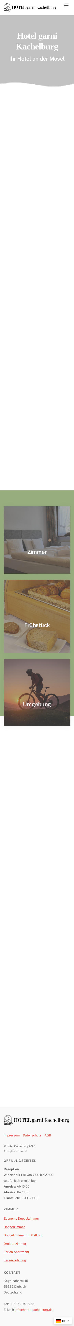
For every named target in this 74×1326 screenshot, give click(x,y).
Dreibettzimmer (15, 1244)
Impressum (12, 1135)
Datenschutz (32, 1135)
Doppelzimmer (14, 1227)
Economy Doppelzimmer (21, 1218)
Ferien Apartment (16, 1252)
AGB (48, 1135)
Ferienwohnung (15, 1260)
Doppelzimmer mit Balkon (22, 1235)
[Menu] (66, 5)
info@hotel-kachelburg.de (33, 1310)
